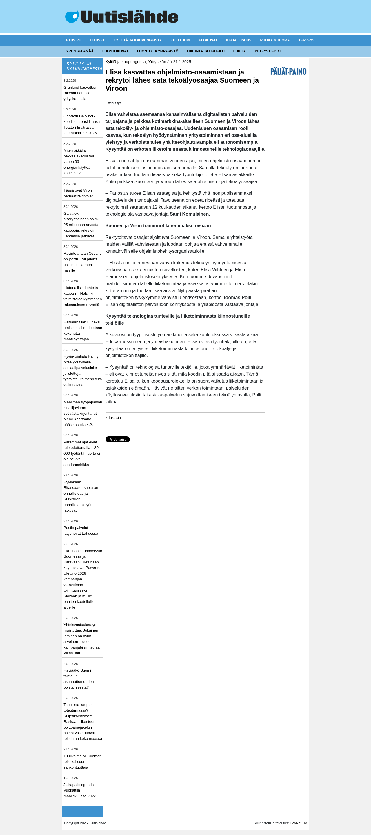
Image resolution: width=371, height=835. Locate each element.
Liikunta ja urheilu (206, 51)
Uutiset (97, 40)
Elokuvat (208, 40)
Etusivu (73, 40)
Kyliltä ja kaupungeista (138, 40)
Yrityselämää (80, 51)
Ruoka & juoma (275, 40)
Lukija (239, 51)
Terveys (307, 40)
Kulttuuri (180, 40)
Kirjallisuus (238, 40)
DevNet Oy (298, 823)
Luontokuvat (115, 51)
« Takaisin (113, 418)
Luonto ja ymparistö (157, 51)
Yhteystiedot (267, 51)
